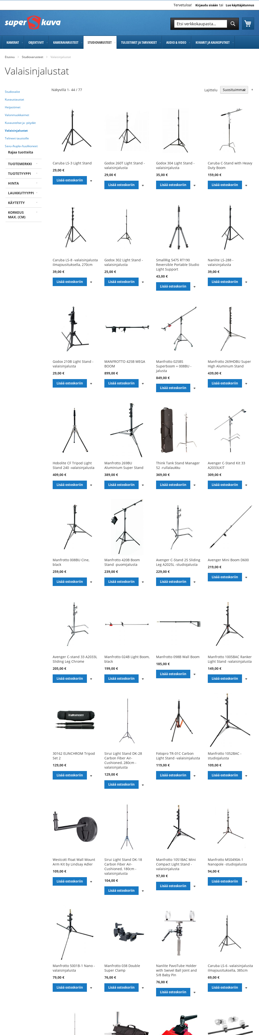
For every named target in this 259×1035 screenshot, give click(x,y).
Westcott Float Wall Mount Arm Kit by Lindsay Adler (74, 861)
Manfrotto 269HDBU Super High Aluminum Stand (229, 363)
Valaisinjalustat (16, 130)
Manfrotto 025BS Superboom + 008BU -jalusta (174, 366)
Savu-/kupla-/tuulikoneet (21, 146)
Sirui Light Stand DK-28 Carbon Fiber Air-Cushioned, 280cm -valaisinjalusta (123, 760)
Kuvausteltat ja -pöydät (20, 123)
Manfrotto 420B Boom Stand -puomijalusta (122, 562)
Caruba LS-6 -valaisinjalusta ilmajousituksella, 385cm (230, 968)
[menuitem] (13, 42)
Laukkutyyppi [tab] (21, 193)
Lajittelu (210, 89)
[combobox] (204, 24)
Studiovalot (12, 92)
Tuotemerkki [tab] (20, 163)
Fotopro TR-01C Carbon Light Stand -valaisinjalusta (178, 755)
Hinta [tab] (13, 183)
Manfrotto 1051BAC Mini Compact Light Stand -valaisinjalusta (176, 864)
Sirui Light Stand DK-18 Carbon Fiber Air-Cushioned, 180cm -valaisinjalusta (123, 866)
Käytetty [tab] (16, 202)
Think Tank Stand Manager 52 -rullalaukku (178, 465)
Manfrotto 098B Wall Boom (178, 656)
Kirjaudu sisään (206, 5)
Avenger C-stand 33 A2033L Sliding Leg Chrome (75, 659)
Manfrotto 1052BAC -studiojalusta (225, 755)
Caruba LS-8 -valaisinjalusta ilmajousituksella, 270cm (75, 262)
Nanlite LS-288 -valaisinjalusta (221, 262)
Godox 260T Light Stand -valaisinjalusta (124, 165)
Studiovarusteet (32, 57)
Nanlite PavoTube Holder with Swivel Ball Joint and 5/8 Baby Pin (176, 970)
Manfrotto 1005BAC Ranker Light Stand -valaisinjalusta (230, 659)
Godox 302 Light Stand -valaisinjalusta (123, 262)
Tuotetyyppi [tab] (19, 173)
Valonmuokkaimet (17, 115)
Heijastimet (12, 107)
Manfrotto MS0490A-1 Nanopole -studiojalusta (227, 861)
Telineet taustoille (17, 138)
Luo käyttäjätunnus (240, 5)
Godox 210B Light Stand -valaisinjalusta (73, 363)
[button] (91, 180)
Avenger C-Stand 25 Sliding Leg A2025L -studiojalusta (178, 562)
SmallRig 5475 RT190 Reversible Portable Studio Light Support (177, 264)
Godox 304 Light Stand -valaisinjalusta (175, 165)
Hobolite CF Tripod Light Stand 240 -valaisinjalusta (73, 465)
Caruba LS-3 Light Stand (72, 163)
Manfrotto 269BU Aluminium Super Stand (123, 465)
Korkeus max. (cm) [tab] (16, 214)
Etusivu (10, 57)
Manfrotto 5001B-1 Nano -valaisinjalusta (74, 968)
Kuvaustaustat (14, 99)
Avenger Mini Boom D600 (228, 560)
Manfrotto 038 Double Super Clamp (122, 968)
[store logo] (33, 22)
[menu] (129, 42)
